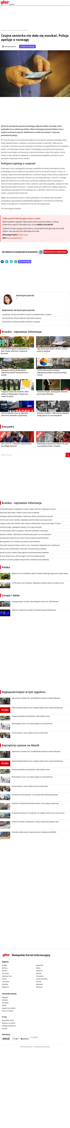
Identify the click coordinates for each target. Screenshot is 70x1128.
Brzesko (4, 971)
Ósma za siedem (7, 1011)
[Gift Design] (34, 1039)
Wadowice (39, 984)
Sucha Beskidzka (41, 979)
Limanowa (5, 981)
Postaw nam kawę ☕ (27, 46)
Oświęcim (39, 971)
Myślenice (5, 987)
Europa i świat (11, 595)
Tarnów (38, 981)
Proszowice (40, 976)
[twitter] (6, 262)
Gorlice (4, 979)
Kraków (4, 965)
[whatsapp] (15, 262)
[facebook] (2, 262)
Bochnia (5, 968)
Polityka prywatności (9, 1026)
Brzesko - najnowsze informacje (22, 331)
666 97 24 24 (23, 235)
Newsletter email (8, 1020)
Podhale (39, 973)
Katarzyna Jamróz (10, 46)
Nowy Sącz (39, 965)
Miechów (5, 984)
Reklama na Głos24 (8, 1023)
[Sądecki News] (15, 1039)
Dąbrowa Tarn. (7, 976)
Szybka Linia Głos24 (8, 1008)
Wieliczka (39, 987)
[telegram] (11, 262)
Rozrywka (8, 426)
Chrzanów (5, 973)
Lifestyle (5, 1000)
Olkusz (38, 968)
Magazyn (5, 997)
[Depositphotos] (25, 1039)
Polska (6, 567)
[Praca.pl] (6, 1039)
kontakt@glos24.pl (14, 238)
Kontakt (4, 1028)
